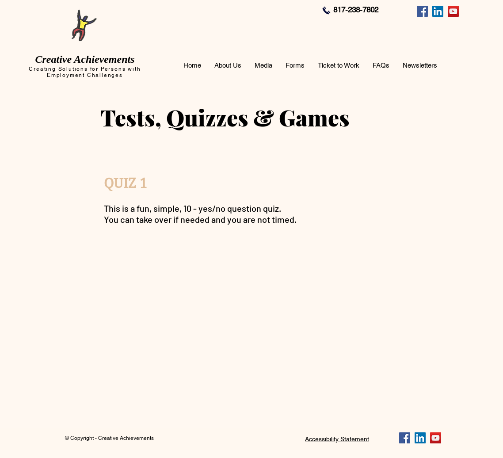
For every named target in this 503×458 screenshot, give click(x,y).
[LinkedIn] (437, 11)
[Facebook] (422, 11)
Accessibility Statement (337, 439)
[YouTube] (453, 11)
